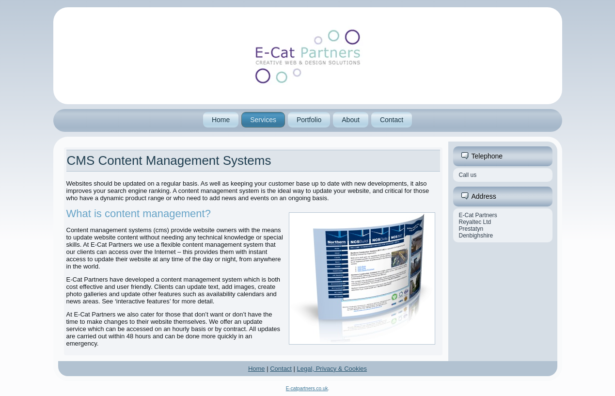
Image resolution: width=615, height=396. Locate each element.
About (351, 120)
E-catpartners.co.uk (307, 388)
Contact (391, 120)
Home (221, 120)
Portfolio (309, 120)
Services (263, 120)
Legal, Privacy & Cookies (332, 368)
